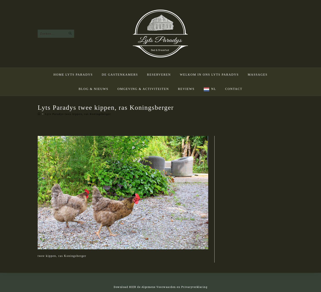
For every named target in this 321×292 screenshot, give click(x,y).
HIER (132, 287)
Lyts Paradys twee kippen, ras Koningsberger (78, 113)
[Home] (39, 113)
